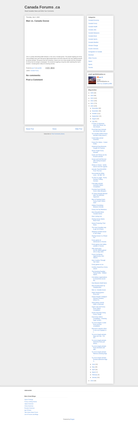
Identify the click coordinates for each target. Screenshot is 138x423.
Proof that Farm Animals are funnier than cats (99, 130)
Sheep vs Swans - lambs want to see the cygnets (99, 165)
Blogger (72, 419)
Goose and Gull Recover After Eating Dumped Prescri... (99, 160)
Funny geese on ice (97, 264)
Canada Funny (34, 70)
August (94, 118)
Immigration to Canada (95, 51)
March (94, 372)
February (95, 374)
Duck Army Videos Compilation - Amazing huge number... (99, 318)
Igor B (101, 77)
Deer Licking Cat (97, 216)
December (95, 108)
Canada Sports (92, 39)
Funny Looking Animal (30, 401)
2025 (92, 93)
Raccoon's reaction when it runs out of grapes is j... (99, 330)
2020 (92, 106)
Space (90, 61)
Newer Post (30, 129)
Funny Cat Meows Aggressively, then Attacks (98, 256)
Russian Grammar (29, 408)
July (93, 121)
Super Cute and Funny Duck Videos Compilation (98, 308)
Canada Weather (93, 42)
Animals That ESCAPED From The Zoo (99, 170)
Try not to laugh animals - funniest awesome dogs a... (99, 359)
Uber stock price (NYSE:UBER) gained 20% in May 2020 (99, 250)
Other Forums (92, 58)
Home (55, 129)
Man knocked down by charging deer (98, 286)
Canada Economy (93, 20)
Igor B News (27, 410)
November (95, 111)
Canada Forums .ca (42, 7)
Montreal (91, 55)
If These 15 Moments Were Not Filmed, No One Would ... (99, 125)
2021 (92, 103)
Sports (90, 64)
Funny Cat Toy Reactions (99, 209)
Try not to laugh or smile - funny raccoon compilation (99, 324)
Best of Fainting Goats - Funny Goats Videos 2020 (99, 201)
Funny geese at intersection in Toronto (99, 240)
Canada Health (92, 26)
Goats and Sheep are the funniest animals (99, 155)
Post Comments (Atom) (57, 134)
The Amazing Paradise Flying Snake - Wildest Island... (99, 273)
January (94, 377)
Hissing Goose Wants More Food (98, 219)
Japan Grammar (28, 403)
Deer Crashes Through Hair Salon (98, 261)
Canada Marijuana (93, 33)
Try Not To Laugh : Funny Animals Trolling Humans (99, 179)
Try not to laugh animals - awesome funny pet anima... (99, 342)
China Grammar (28, 406)
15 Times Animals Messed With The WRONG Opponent (99, 195)
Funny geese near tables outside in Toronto (99, 245)
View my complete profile (104, 83)
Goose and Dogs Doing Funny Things (99, 313)
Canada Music (92, 36)
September (95, 116)
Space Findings (28, 399)
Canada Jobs (92, 30)
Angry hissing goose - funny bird (98, 293)
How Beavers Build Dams (99, 283)
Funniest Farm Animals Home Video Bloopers (99, 190)
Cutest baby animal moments (97, 138)
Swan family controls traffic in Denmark (98, 303)
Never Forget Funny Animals (98, 151)
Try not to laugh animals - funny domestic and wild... (99, 347)
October (94, 113)
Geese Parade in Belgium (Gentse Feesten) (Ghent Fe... (99, 298)
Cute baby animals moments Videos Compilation (97, 185)
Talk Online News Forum (31, 412)
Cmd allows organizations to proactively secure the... (99, 278)
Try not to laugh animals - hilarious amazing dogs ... (99, 353)
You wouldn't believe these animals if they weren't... (100, 134)
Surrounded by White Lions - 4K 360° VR (98, 174)
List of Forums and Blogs (31, 414)
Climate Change (93, 45)
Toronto (90, 67)
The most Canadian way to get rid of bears (99, 228)
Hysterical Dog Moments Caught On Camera (99, 147)
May (93, 367)
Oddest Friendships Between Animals (97, 206)
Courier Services (93, 48)
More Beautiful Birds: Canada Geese (98, 212)
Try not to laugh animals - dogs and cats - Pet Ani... (99, 336)
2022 (92, 101)
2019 (92, 380)
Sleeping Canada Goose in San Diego (99, 232)
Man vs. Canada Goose (99, 290)
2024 (92, 95)
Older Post (78, 129)
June (93, 364)
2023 (92, 98)
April (93, 369)
